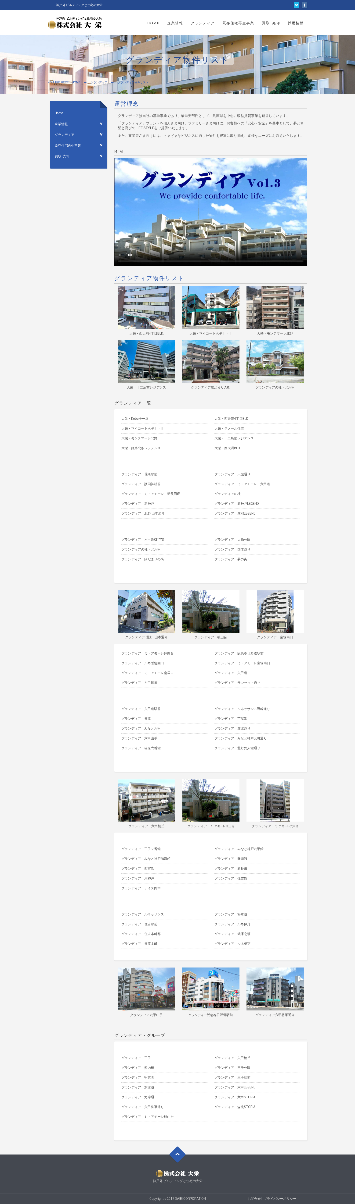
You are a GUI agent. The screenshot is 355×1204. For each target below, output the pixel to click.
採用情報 (296, 23)
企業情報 (175, 23)
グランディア (203, 23)
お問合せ (254, 1198)
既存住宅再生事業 (238, 23)
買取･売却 (271, 23)
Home (153, 23)
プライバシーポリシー (280, 1198)
